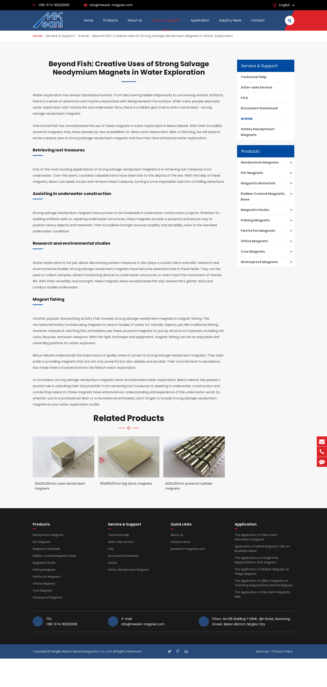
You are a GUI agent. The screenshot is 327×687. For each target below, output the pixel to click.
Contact (258, 24)
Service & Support (166, 24)
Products (110, 24)
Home (88, 24)
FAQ (244, 97)
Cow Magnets (267, 252)
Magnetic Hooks (267, 210)
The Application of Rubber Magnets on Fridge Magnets (262, 571)
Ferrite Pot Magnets (267, 231)
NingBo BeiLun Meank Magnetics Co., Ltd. (81, 651)
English (284, 5)
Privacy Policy (282, 651)
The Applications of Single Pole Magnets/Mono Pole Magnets (256, 560)
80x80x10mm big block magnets (126, 483)
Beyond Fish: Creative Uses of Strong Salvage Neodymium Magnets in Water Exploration (162, 36)
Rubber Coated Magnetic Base (267, 196)
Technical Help (254, 77)
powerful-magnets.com (188, 549)
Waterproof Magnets (267, 262)
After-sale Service (256, 87)
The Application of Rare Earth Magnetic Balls (262, 594)
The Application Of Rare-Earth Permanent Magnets (256, 537)
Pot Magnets (267, 173)
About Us (135, 24)
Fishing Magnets (267, 220)
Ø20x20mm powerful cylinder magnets (189, 486)
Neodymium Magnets (267, 162)
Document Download (259, 108)
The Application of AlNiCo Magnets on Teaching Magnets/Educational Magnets (264, 583)
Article (83, 36)
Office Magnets (267, 241)
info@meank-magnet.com (111, 5)
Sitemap (262, 651)
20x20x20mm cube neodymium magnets (60, 486)
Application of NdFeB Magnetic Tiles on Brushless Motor (262, 548)
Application (200, 24)
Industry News (230, 24)
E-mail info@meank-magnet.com (143, 621)
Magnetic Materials (267, 183)
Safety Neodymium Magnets (257, 132)
